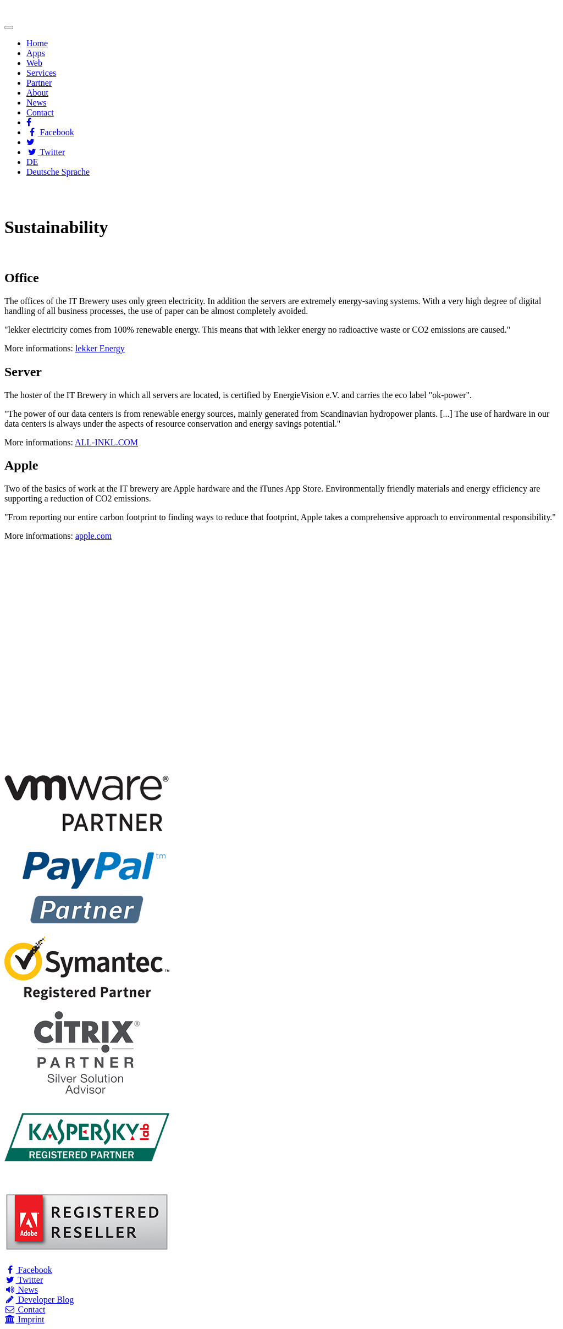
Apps (35, 53)
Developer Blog (39, 1299)
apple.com (93, 536)
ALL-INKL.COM (106, 442)
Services (41, 73)
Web (34, 63)
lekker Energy (100, 348)
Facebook (50, 132)
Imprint (24, 1319)
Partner (39, 82)
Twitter (45, 152)
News (36, 102)
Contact (40, 112)
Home (37, 43)
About (37, 92)
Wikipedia (330, 200)
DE (32, 162)
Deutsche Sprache (58, 172)
